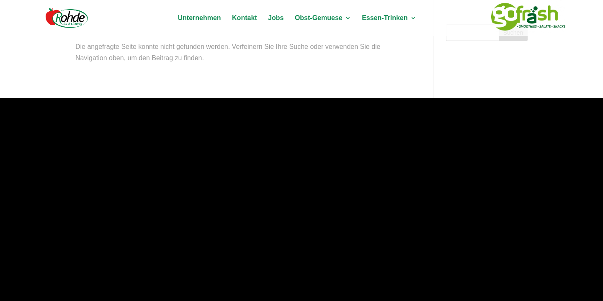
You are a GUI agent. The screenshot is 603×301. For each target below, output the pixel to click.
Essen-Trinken (384, 18)
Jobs (275, 18)
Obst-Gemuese (319, 18)
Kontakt (244, 18)
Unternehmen (199, 18)
